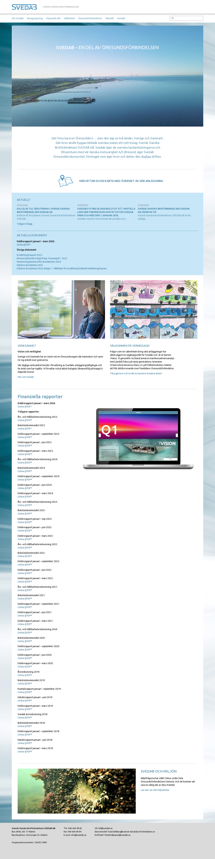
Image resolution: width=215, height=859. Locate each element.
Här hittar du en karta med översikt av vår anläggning (121, 180)
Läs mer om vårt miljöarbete (155, 790)
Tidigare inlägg (24, 223)
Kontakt (121, 18)
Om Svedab (18, 18)
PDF (28, 420)
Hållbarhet (69, 18)
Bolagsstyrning (35, 18)
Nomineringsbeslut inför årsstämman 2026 (39, 261)
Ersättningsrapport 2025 (29, 255)
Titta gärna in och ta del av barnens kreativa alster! (136, 373)
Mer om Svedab (26, 377)
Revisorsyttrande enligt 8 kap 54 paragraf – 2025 (42, 258)
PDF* (28, 244)
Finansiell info (53, 18)
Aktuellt (109, 18)
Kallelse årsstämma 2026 (30, 265)
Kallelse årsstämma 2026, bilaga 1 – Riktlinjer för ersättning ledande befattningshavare (62, 268)
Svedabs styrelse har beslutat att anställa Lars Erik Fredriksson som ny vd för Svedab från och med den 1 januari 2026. (106, 212)
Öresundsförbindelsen (90, 18)
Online (20, 244)
